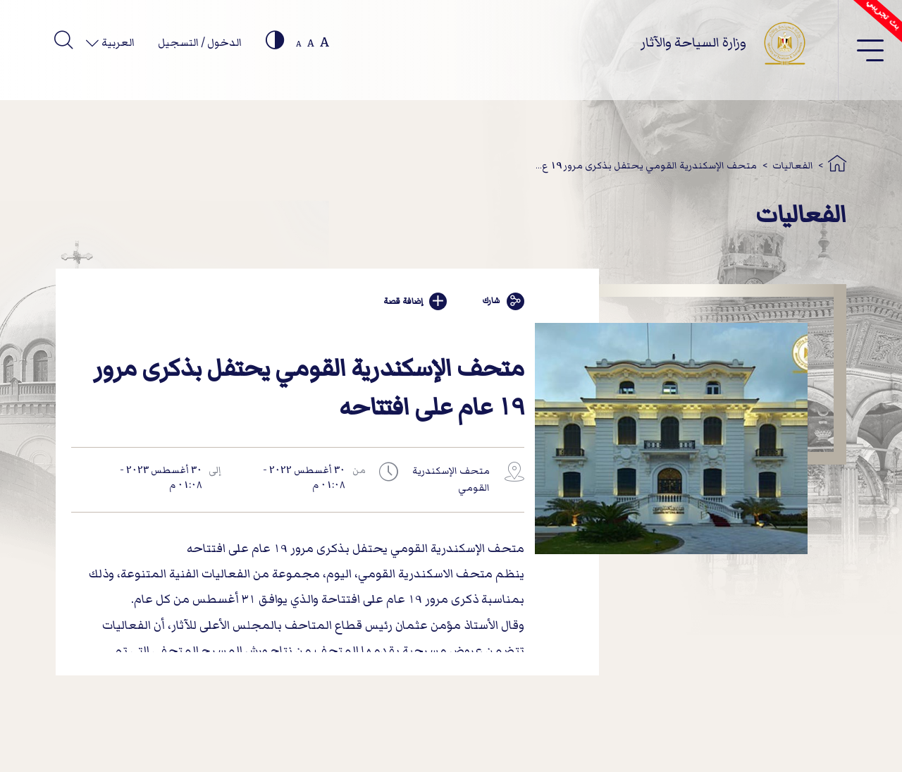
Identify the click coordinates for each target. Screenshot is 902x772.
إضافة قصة (415, 301)
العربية (117, 42)
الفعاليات (792, 165)
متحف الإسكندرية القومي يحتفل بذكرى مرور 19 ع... (646, 165)
